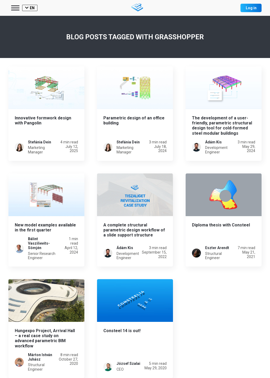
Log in (251, 8)
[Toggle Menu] (15, 7)
